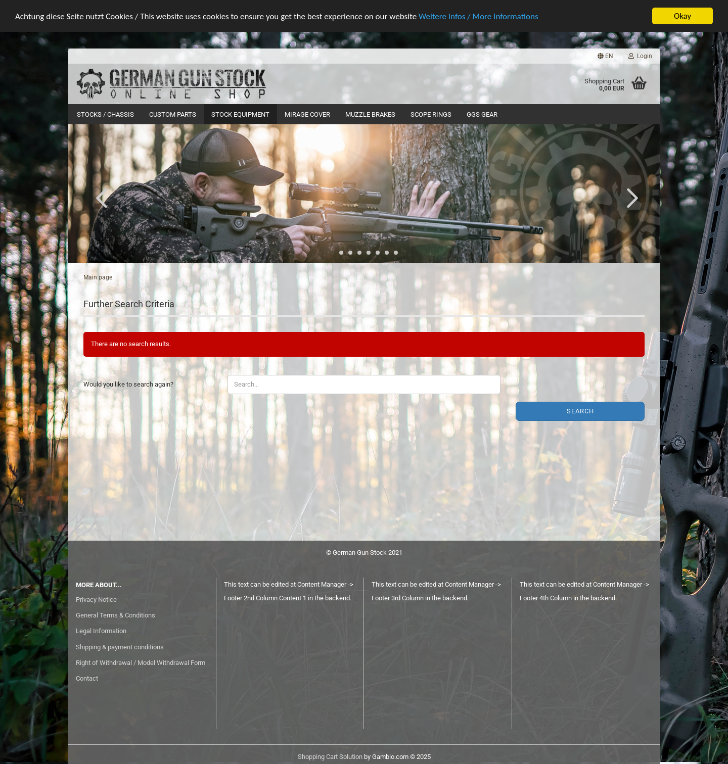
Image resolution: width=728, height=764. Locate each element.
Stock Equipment (240, 114)
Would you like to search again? (128, 384)
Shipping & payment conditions (120, 647)
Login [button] (640, 56)
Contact (87, 678)
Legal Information (101, 631)
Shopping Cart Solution (330, 756)
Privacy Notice (96, 599)
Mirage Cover (307, 114)
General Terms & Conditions (115, 615)
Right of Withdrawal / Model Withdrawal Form (140, 662)
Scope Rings (431, 114)
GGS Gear (482, 114)
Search (580, 411)
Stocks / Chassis (105, 114)
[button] (605, 56)
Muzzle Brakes (370, 114)
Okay (682, 16)
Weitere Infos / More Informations (478, 16)
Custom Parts (172, 114)
